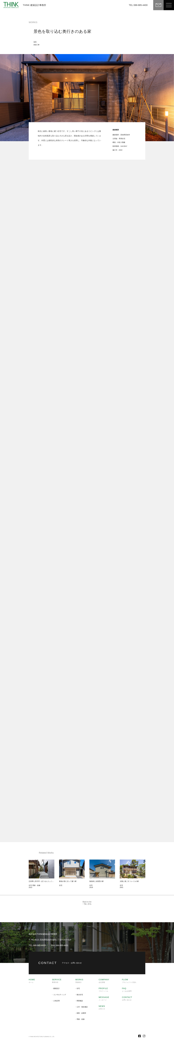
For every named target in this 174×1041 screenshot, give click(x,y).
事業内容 (56, 981)
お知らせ (102, 1007)
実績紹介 (79, 981)
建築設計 (56, 988)
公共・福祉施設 (82, 1007)
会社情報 (104, 981)
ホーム (32, 981)
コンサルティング (59, 994)
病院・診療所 (81, 1013)
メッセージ (104, 998)
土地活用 (56, 1001)
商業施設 (80, 1001)
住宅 (35, 42)
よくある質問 (127, 990)
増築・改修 (81, 1019)
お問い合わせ (127, 998)
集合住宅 (80, 994)
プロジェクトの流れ (129, 981)
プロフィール (103, 990)
